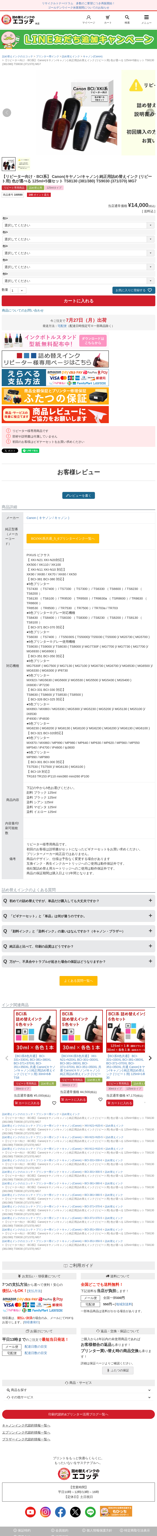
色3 (6, 246)
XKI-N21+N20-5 (93, 1137)
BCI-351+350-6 (93, 1229)
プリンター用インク (47, 56)
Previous (7, 112)
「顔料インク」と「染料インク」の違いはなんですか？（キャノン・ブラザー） (67, 931)
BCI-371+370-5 (93, 1218)
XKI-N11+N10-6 (93, 1148)
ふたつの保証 (118, 1370)
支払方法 (34, 1291)
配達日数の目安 (36, 1346)
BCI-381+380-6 (93, 1183)
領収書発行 (31, 1322)
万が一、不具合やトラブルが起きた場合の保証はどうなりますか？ (57, 961)
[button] (7, 1058)
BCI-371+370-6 (93, 1206)
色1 (6, 218)
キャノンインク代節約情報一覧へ (26, 1425)
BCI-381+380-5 (93, 1194)
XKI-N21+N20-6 (93, 1125)
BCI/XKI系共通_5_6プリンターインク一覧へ (63, 538)
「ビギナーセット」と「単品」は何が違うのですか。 (48, 916)
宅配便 (62, 326)
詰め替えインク (71, 56)
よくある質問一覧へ (78, 980)
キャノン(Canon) (92, 56)
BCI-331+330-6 (93, 1160)
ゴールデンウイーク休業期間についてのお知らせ (78, 7)
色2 (6, 232)
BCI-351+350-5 (93, 1241)
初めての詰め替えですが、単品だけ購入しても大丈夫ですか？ (54, 901)
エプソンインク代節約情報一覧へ (26, 1432)
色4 (6, 259)
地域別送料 (124, 1304)
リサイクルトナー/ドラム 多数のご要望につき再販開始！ (78, 3)
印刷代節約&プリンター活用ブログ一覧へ (78, 1414)
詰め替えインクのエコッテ (17, 56)
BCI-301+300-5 (93, 1171)
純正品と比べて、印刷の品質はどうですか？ (41, 946)
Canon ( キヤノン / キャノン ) (48, 518)
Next (150, 112)
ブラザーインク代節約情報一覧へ (26, 1439)
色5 (6, 273)
